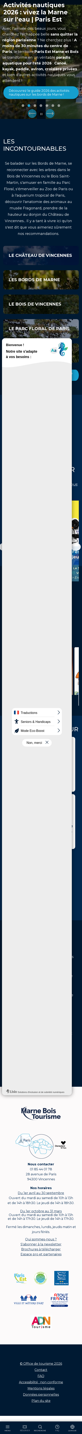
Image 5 (46, 105)
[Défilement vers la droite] (76, 547)
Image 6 (52, 105)
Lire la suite (37, 701)
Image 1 (23, 105)
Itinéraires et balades (37, 689)
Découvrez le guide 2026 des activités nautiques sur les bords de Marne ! (39, 92)
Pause (41, 114)
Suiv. (50, 113)
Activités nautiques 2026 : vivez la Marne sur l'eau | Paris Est (35, 12)
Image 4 (41, 105)
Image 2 (29, 105)
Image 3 (35, 105)
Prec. (32, 113)
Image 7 (58, 105)
